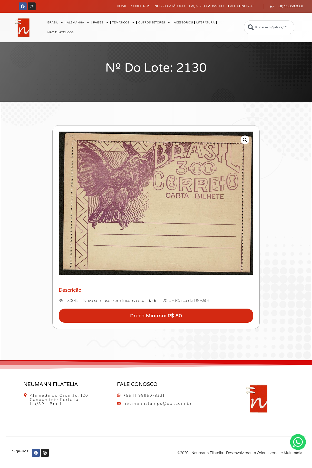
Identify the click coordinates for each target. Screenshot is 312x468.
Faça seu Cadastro (206, 6)
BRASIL (55, 22)
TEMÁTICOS (123, 22)
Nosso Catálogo (170, 6)
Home (122, 6)
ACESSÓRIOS (183, 22)
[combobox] (269, 27)
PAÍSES (100, 22)
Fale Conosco (241, 6)
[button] (245, 139)
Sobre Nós (140, 6)
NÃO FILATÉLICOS (60, 32)
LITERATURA (205, 22)
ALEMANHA (78, 22)
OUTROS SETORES (154, 22)
